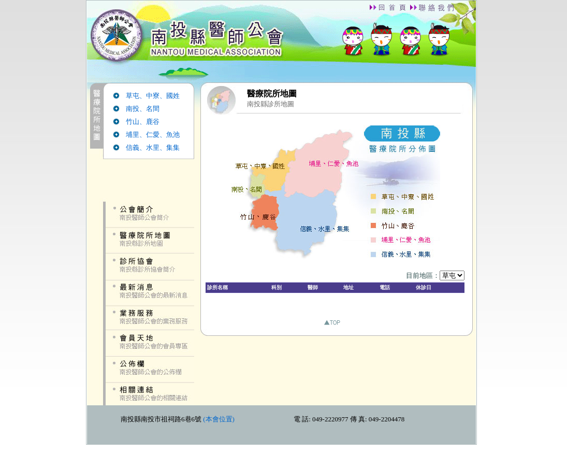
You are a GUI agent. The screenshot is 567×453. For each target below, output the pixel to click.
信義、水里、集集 (153, 147)
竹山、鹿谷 (142, 121)
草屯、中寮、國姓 (153, 96)
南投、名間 (142, 108)
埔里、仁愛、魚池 (153, 134)
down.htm (281, 424)
